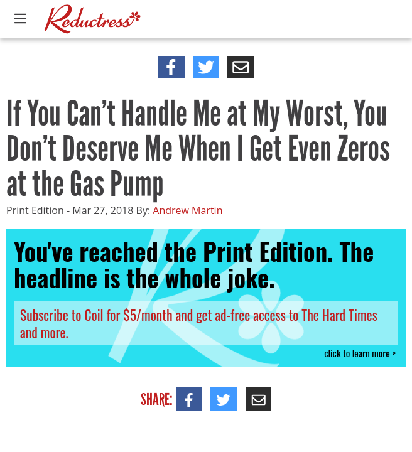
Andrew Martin (187, 210)
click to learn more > (360, 353)
